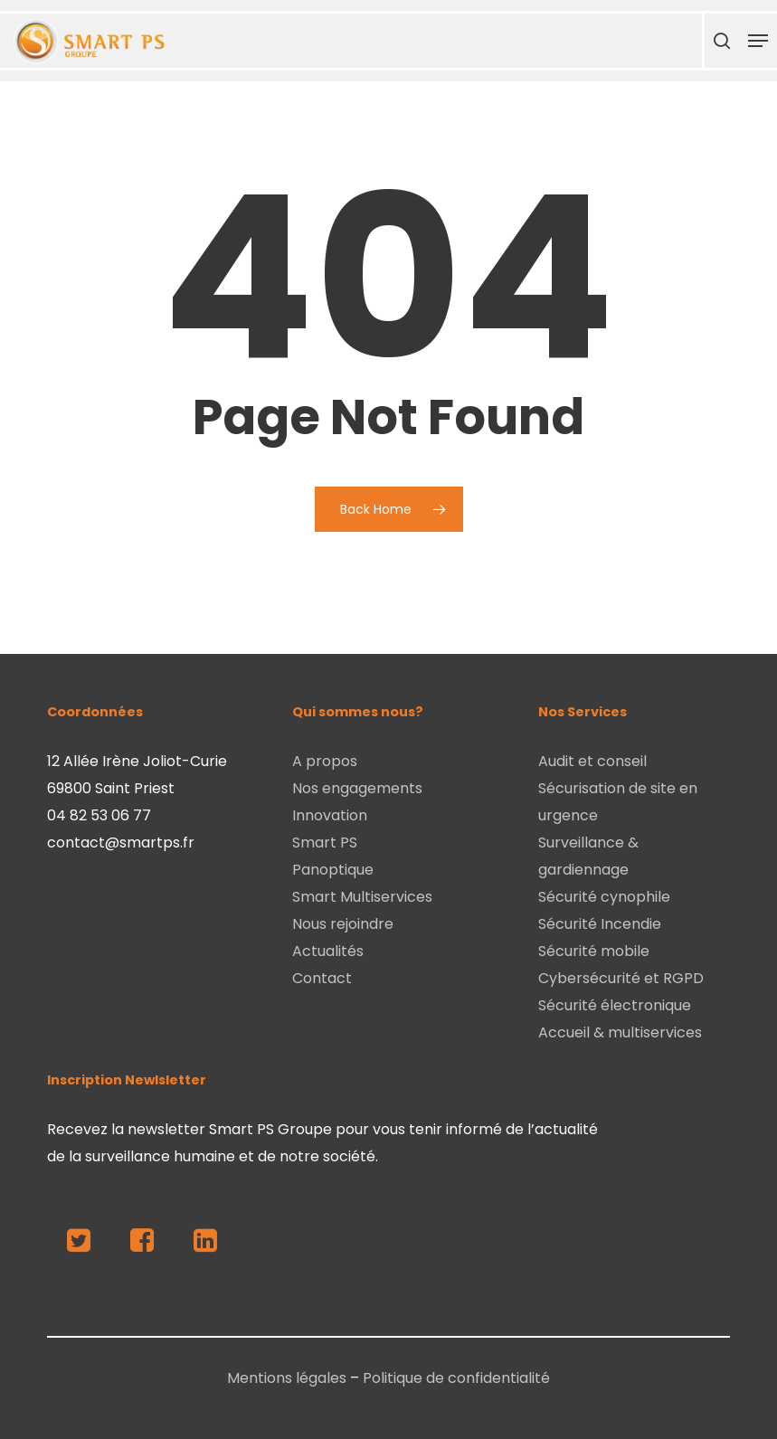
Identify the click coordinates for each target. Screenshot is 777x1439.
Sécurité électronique (614, 1005)
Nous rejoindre (342, 924)
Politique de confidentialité (456, 1378)
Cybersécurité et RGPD (621, 978)
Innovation (329, 815)
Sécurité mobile (593, 951)
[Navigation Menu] (758, 41)
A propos (324, 761)
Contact (322, 978)
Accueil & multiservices (620, 1032)
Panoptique (333, 869)
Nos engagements (357, 788)
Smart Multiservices (362, 896)
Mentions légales (286, 1378)
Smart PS (324, 842)
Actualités (328, 951)
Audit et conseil (592, 761)
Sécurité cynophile (604, 896)
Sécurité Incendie (599, 924)
